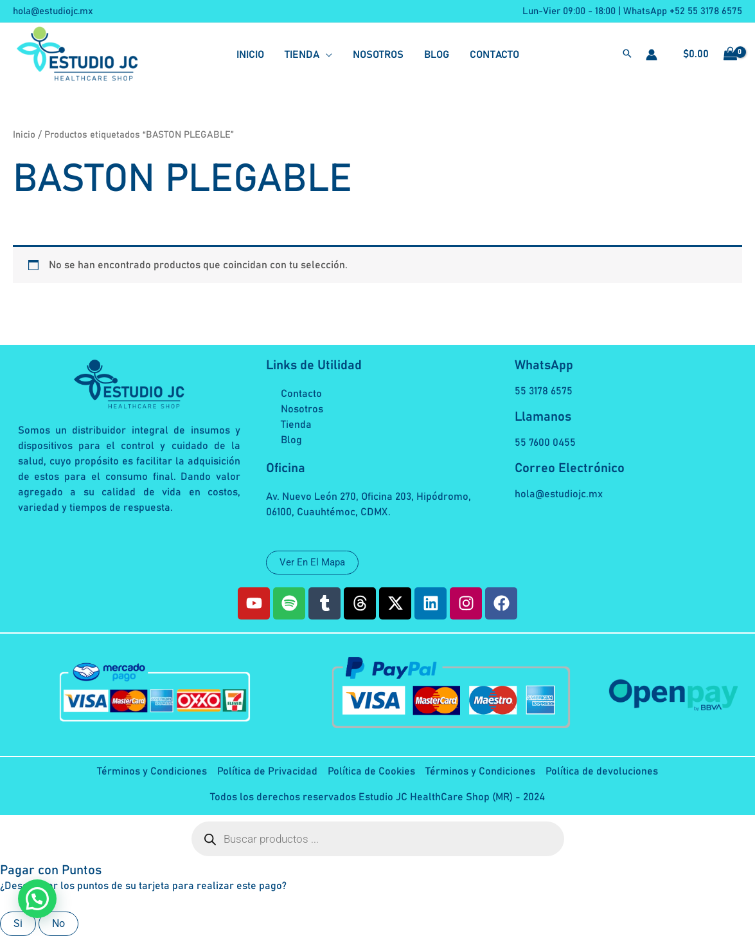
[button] (627, 55)
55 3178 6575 (544, 391)
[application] (325, 54)
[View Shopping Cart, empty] (706, 55)
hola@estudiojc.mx (53, 11)
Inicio (24, 135)
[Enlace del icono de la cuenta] (651, 54)
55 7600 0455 (545, 442)
